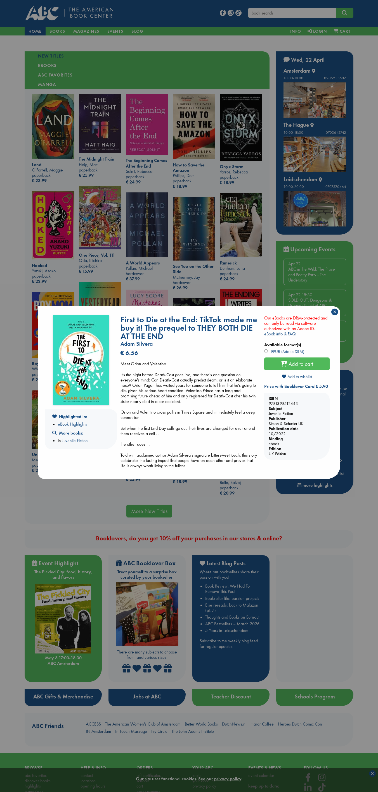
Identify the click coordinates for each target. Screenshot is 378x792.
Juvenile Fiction (75, 440)
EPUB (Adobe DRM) (287, 351)
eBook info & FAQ (280, 334)
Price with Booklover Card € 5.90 (296, 386)
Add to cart (297, 364)
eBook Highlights (72, 424)
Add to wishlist (297, 376)
